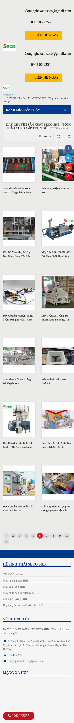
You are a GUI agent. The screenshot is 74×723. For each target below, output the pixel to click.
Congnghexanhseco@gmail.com (48, 11)
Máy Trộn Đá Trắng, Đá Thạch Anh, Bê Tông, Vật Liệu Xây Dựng (55, 319)
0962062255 (18, 716)
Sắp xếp (45, 136)
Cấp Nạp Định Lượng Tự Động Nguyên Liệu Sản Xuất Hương (55, 510)
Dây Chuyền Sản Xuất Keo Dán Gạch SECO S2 (56, 444)
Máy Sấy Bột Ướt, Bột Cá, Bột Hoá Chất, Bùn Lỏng (56, 254)
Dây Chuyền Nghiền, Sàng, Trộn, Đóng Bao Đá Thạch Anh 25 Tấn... (18, 319)
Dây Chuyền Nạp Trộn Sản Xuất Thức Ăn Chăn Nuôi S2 (18, 446)
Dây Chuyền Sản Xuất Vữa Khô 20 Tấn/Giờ (18, 508)
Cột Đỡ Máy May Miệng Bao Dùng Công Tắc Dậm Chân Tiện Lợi (17, 256)
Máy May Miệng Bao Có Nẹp (55, 190)
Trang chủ (8, 94)
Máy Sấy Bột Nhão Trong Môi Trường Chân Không (17, 190)
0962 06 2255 (41, 22)
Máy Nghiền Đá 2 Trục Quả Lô (54, 381)
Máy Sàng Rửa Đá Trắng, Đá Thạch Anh (17, 381)
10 (66, 535)
